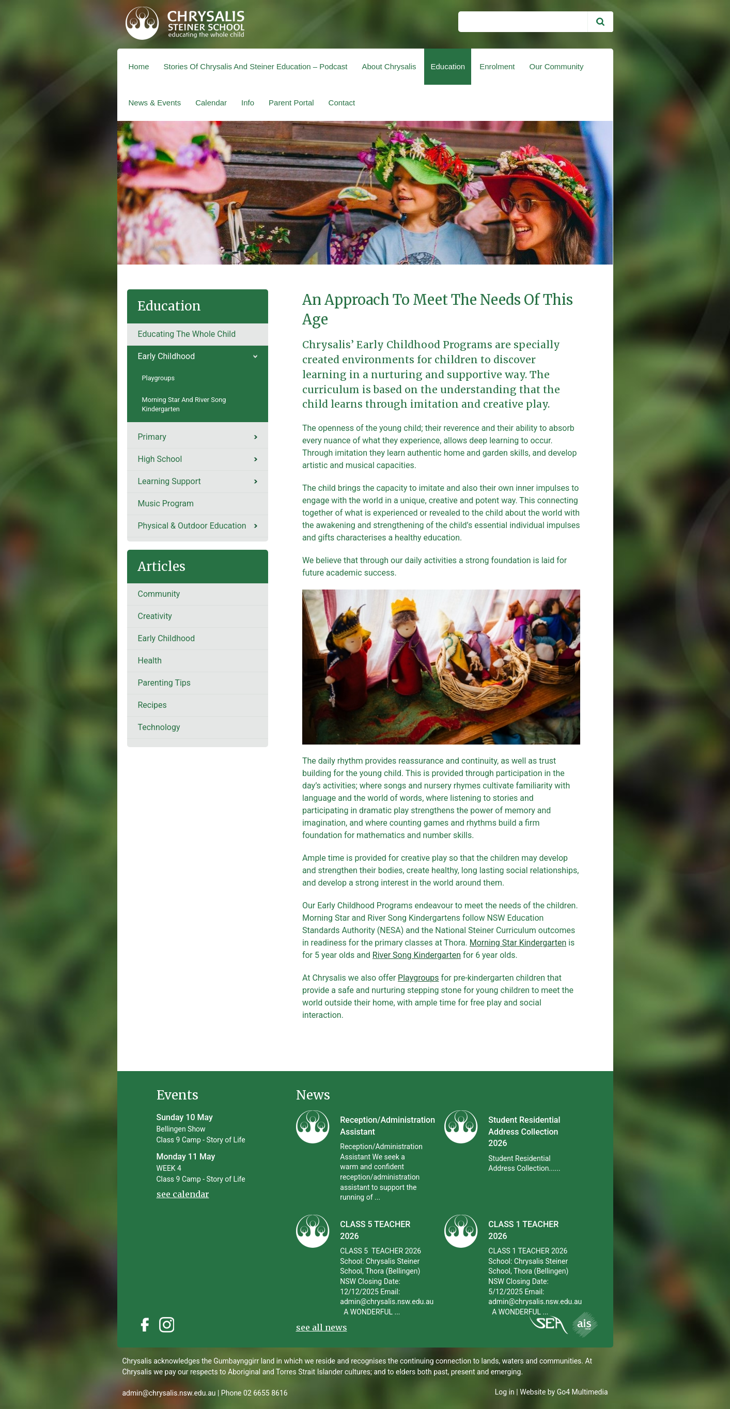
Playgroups (418, 978)
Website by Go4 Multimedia (564, 1392)
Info (247, 102)
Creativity (154, 616)
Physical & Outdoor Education (191, 526)
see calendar (183, 1194)
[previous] (315, 667)
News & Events (155, 102)
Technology (158, 727)
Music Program (165, 503)
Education (447, 66)
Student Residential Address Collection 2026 (524, 1131)
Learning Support (168, 481)
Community (158, 594)
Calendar (211, 102)
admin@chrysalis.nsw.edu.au (169, 1393)
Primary (151, 437)
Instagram (169, 1325)
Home (139, 66)
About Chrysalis (389, 66)
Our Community (557, 66)
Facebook (144, 1325)
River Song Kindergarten (416, 955)
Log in (505, 1392)
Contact (342, 102)
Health (149, 660)
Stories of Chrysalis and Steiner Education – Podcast (255, 66)
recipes (151, 705)
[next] (566, 667)
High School (159, 459)
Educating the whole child (186, 334)
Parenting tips (164, 683)
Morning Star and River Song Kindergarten (184, 404)
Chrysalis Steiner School (180, 24)
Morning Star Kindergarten (518, 943)
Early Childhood (166, 356)
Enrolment (497, 66)
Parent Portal (291, 102)
